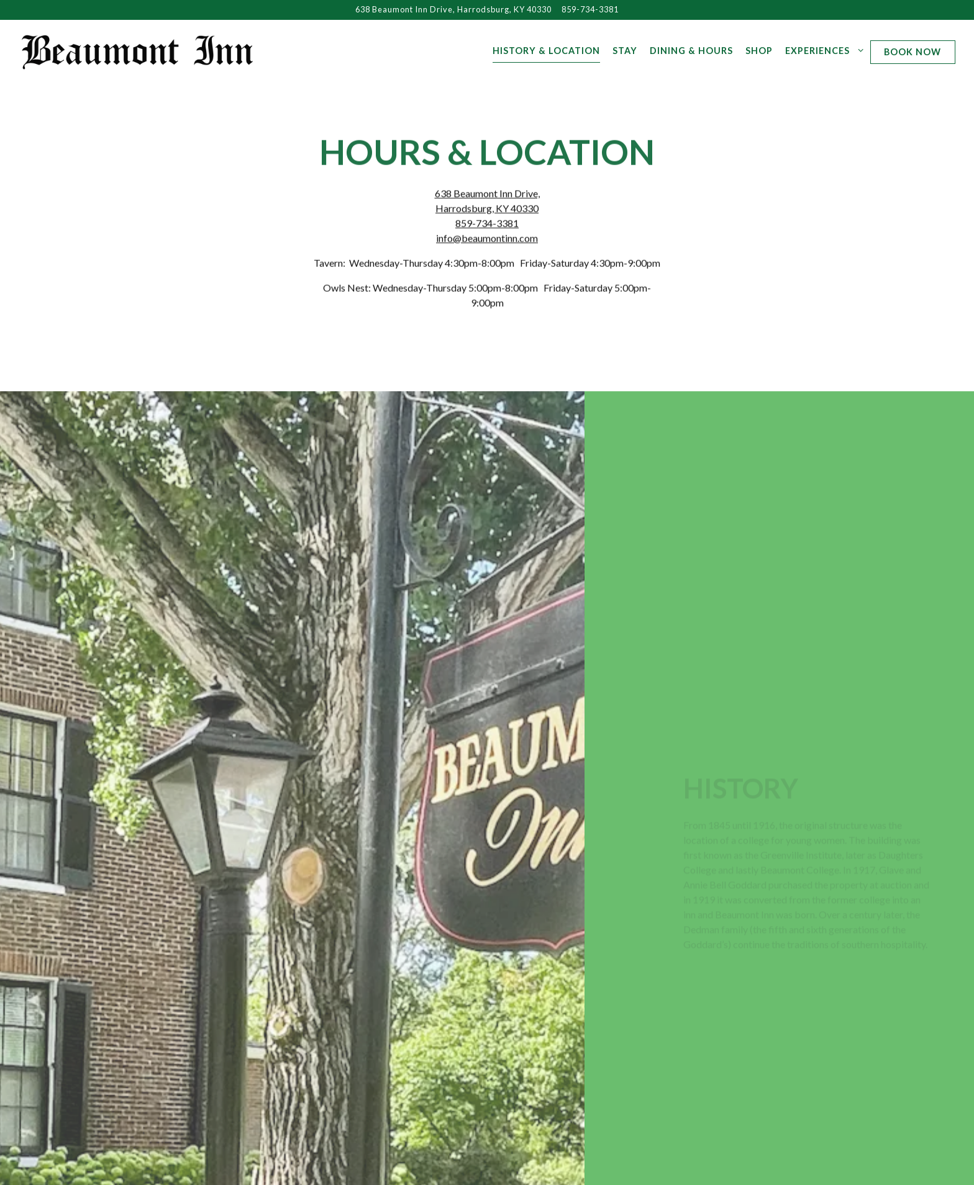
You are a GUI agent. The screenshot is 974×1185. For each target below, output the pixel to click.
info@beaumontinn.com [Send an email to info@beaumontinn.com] (487, 239)
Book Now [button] (912, 52)
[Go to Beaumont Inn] (453, 10)
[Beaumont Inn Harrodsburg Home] (138, 50)
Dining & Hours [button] (691, 50)
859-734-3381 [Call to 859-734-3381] (590, 9)
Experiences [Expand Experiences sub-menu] (822, 49)
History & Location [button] (546, 50)
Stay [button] (624, 50)
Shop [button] (759, 50)
